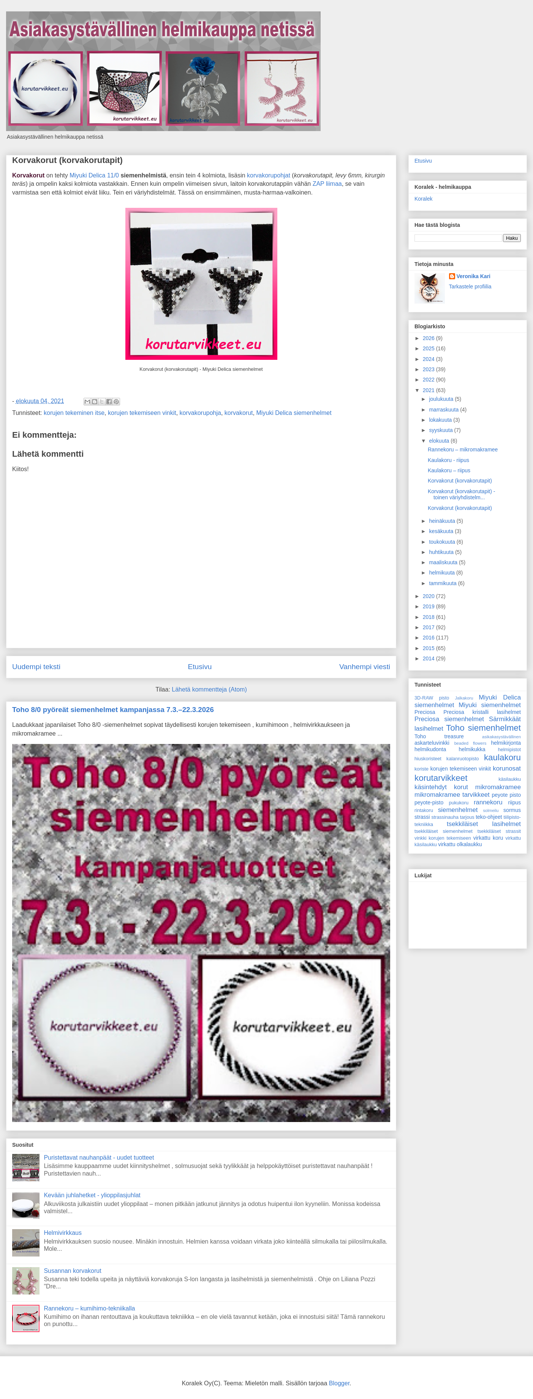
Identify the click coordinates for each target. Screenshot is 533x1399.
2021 (429, 390)
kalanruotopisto (462, 758)
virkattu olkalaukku (460, 844)
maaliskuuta (444, 562)
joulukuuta (442, 399)
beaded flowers (470, 743)
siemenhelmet (458, 809)
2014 (429, 658)
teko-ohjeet (489, 817)
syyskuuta (441, 430)
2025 (429, 348)
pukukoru (458, 803)
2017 (429, 627)
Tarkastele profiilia (470, 286)
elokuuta (440, 441)
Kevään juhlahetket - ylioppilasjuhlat (92, 1195)
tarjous (467, 817)
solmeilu (491, 810)
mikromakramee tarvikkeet (452, 794)
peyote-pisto (428, 802)
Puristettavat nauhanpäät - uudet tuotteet (99, 1157)
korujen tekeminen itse (74, 413)
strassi (422, 817)
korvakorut (239, 413)
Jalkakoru (464, 698)
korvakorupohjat (268, 175)
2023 (429, 369)
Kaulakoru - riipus (448, 460)
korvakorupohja (200, 413)
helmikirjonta (506, 743)
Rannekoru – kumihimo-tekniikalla (89, 1308)
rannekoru (488, 802)
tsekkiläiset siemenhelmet (443, 831)
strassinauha (445, 817)
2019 (429, 606)
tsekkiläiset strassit (499, 831)
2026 (429, 338)
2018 (429, 617)
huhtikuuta (442, 552)
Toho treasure (439, 736)
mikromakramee (498, 787)
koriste (421, 769)
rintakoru (423, 810)
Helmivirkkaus (63, 1233)
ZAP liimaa (327, 183)
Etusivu (200, 667)
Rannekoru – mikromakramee (463, 449)
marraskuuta (444, 410)
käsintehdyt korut (441, 787)
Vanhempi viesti (364, 667)
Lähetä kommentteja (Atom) (209, 689)
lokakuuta (441, 420)
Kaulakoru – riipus (449, 470)
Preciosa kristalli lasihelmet (482, 712)
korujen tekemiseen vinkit (142, 413)
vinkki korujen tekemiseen (442, 838)
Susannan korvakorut (72, 1271)
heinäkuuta (442, 521)
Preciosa (424, 712)
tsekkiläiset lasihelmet (484, 824)
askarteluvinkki (431, 743)
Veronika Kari (474, 276)
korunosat (507, 768)
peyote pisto (506, 795)
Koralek (423, 199)
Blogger (339, 1383)
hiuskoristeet (427, 758)
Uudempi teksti (36, 667)
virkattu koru (488, 838)
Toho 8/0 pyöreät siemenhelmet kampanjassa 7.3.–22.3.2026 (113, 710)
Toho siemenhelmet (483, 728)
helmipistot (509, 749)
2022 (429, 380)
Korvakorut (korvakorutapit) (67, 160)
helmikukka (472, 749)
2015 (429, 648)
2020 (429, 596)
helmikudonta (430, 749)
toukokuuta (442, 542)
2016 (429, 638)
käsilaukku (509, 779)
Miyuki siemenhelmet (490, 705)
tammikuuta (443, 583)
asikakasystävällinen (501, 736)
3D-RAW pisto (431, 698)
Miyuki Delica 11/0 (94, 175)
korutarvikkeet (440, 778)
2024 (429, 359)
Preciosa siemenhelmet (449, 719)
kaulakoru (502, 757)
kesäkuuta (442, 531)
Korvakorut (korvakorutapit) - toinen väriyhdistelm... (461, 494)
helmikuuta (442, 573)
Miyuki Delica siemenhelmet (293, 413)
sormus (512, 810)
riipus (514, 802)
